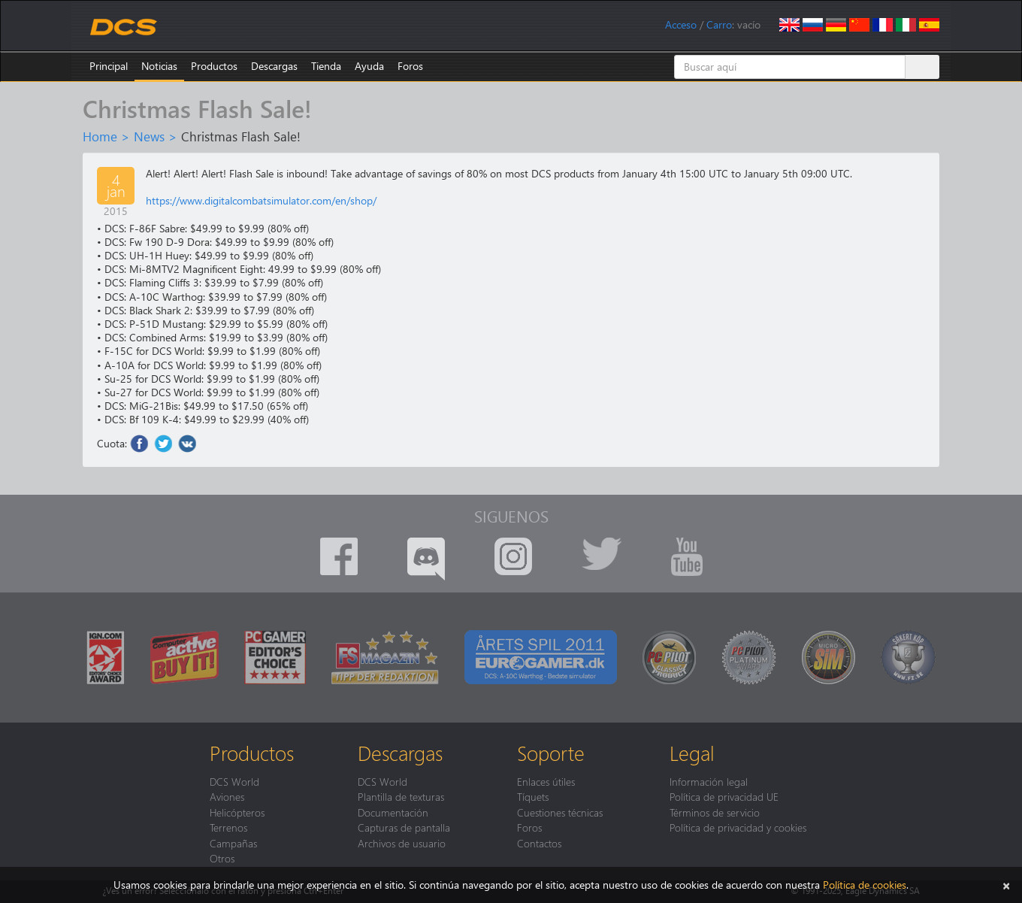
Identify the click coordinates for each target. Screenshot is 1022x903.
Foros (410, 66)
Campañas (233, 843)
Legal (692, 752)
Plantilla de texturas (401, 796)
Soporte (551, 752)
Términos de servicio (715, 812)
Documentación (393, 812)
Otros (222, 858)
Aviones (227, 796)
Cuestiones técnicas (560, 812)
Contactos (539, 843)
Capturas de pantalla (404, 827)
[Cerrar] (1006, 884)
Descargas (274, 66)
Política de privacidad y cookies (738, 827)
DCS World (234, 781)
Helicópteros (237, 812)
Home (100, 136)
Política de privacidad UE (724, 796)
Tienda (326, 66)
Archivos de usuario (402, 843)
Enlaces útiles (546, 781)
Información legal (709, 781)
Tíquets (533, 796)
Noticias (159, 66)
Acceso (681, 24)
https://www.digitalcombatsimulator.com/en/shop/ (261, 200)
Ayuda (369, 66)
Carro (719, 24)
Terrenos (228, 827)
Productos (214, 66)
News (149, 136)
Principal (108, 66)
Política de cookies (864, 884)
